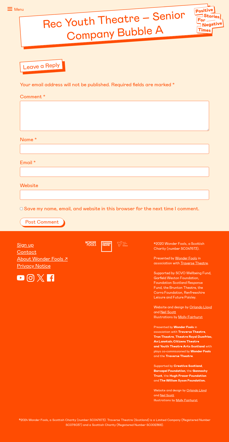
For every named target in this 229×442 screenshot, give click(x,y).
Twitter (40, 278)
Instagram (30, 278)
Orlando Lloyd (201, 307)
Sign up (25, 245)
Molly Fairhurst (190, 317)
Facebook (50, 278)
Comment (32, 96)
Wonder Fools (186, 258)
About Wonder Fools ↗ (42, 259)
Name (28, 139)
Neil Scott (168, 312)
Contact (26, 252)
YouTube (20, 278)
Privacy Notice (34, 266)
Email (28, 162)
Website (29, 185)
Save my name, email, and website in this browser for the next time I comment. (111, 208)
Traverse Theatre (194, 263)
